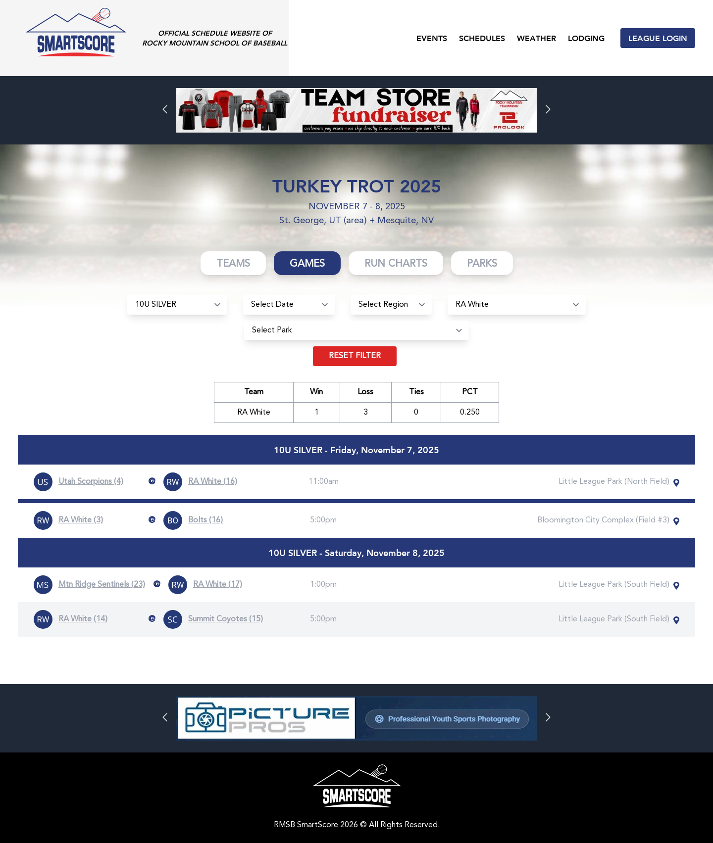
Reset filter (355, 356)
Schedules (482, 38)
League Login (657, 38)
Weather (536, 38)
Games (307, 264)
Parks (482, 264)
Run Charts (395, 264)
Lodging (586, 38)
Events (431, 38)
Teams (233, 264)
